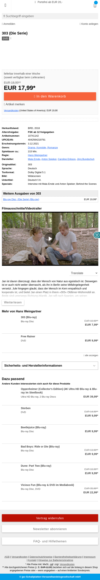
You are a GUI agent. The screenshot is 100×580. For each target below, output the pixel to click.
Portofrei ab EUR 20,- (48, 2)
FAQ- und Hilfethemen (49, 541)
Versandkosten (11, 110)
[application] (50, 239)
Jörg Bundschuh (85, 159)
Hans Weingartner (37, 155)
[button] (50, 239)
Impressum (90, 556)
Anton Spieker (48, 159)
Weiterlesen (13, 302)
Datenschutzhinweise (41, 556)
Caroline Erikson (66, 159)
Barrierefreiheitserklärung (68, 556)
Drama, (32, 147)
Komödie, (41, 147)
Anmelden (8, 24)
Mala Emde (34, 159)
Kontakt (32, 560)
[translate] (83, 273)
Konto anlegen (89, 24)
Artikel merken (14, 104)
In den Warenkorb (50, 96)
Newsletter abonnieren (50, 529)
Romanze (52, 147)
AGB (6, 556)
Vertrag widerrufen (50, 518)
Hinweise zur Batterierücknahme (55, 560)
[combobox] (50, 16)
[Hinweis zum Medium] (10, 38)
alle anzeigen (91, 355)
